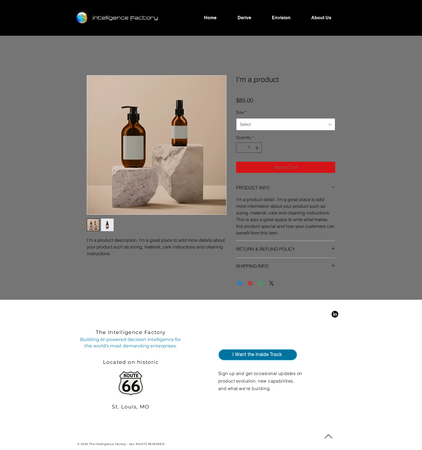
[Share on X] (271, 283)
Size (241, 112)
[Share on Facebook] (239, 283)
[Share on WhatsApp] (261, 283)
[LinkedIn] (335, 314)
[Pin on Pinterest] (250, 283)
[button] (257, 355)
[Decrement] (240, 148)
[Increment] (257, 148)
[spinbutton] (249, 148)
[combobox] (285, 124)
